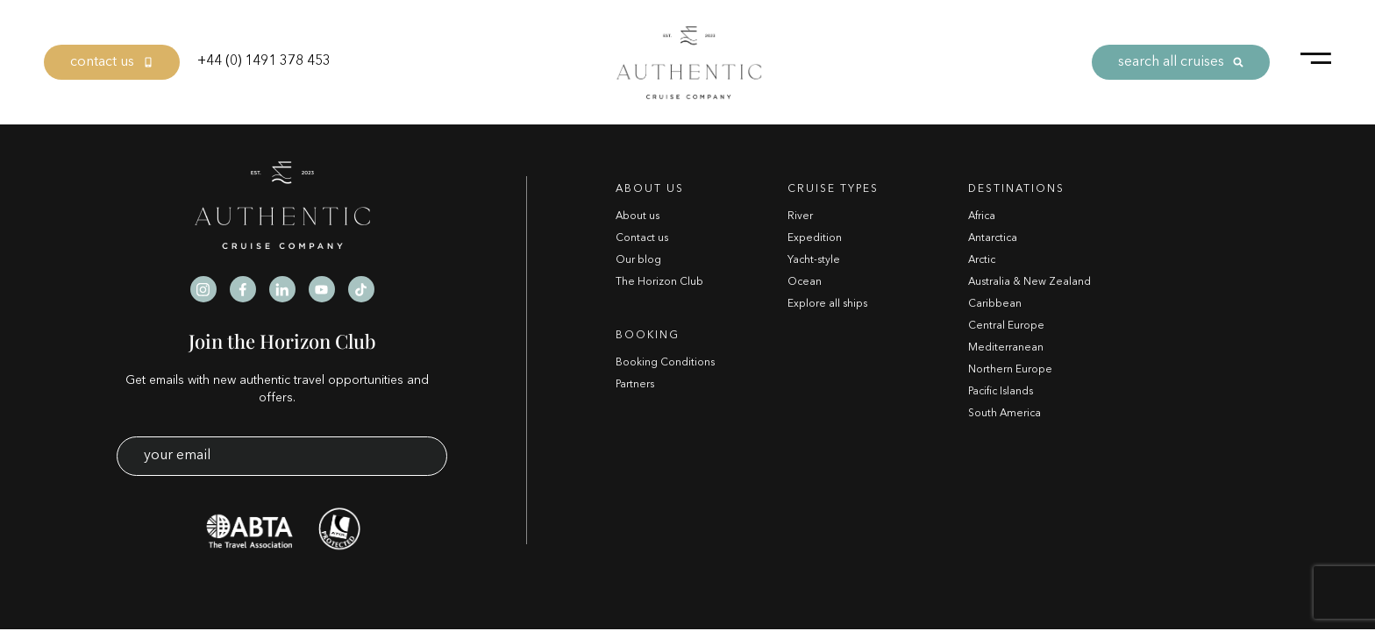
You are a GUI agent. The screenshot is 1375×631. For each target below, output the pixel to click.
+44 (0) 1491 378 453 (264, 61)
